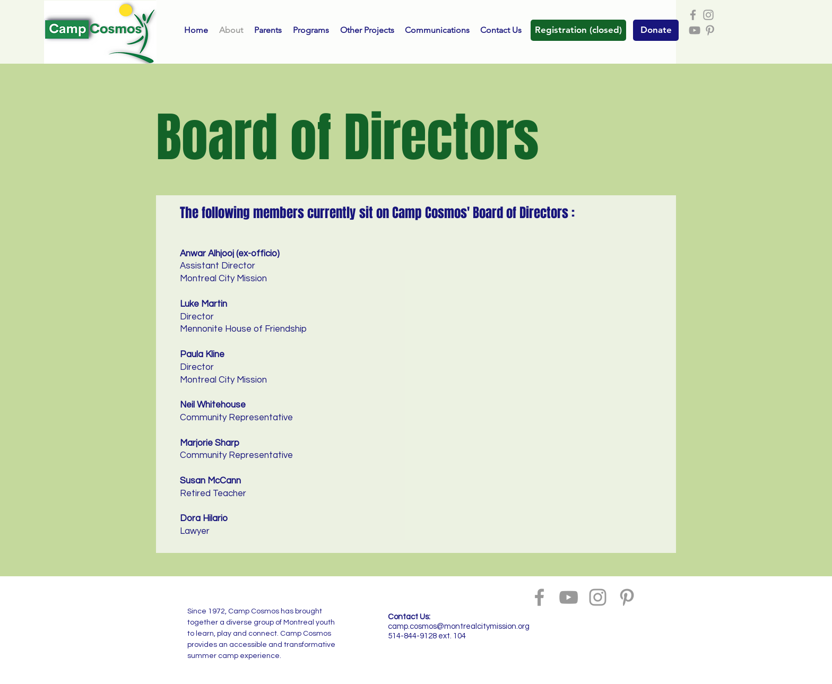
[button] (578, 30)
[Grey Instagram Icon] (708, 15)
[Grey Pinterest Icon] (710, 30)
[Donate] (656, 30)
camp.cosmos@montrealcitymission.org (459, 626)
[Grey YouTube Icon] (694, 30)
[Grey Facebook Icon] (693, 15)
